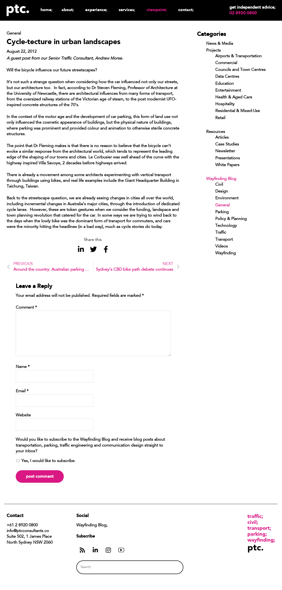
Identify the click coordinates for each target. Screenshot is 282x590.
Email (22, 391)
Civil (219, 185)
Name (23, 367)
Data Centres (227, 77)
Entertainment (228, 91)
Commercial (226, 63)
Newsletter (225, 151)
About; (69, 9)
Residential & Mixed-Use (237, 111)
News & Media (219, 44)
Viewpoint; (157, 9)
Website (23, 415)
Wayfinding (225, 253)
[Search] (171, 567)
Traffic (220, 233)
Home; (46, 9)
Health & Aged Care (233, 97)
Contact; (186, 9)
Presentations (227, 158)
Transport (224, 240)
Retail (220, 118)
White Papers (227, 165)
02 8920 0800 (243, 12)
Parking (222, 212)
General (222, 205)
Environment (226, 198)
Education (224, 84)
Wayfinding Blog (221, 179)
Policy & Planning (231, 219)
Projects (213, 51)
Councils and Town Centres (240, 70)
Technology (226, 226)
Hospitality (225, 104)
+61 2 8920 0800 (22, 525)
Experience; (97, 9)
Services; (128, 9)
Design (221, 192)
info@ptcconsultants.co (28, 531)
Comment (26, 308)
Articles (222, 138)
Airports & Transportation (238, 56)
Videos (221, 247)
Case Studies (227, 144)
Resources (215, 132)
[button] (81, 249)
